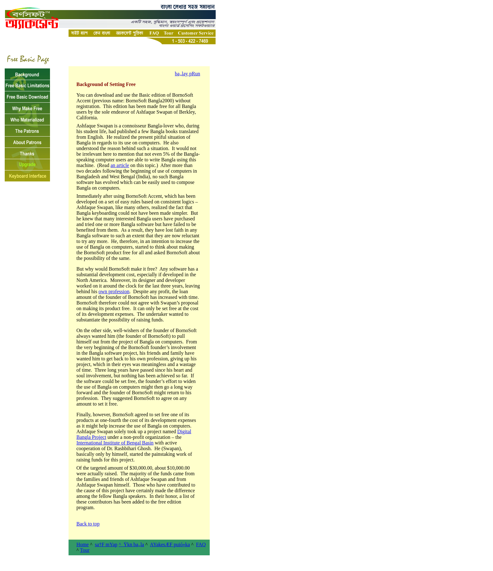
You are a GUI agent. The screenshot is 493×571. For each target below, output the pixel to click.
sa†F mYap (106, 544)
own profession (113, 291)
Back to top (88, 523)
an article (119, 165)
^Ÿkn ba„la (131, 544)
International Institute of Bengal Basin (114, 442)
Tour (85, 550)
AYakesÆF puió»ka (170, 544)
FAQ (201, 544)
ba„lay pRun (187, 73)
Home (82, 544)
